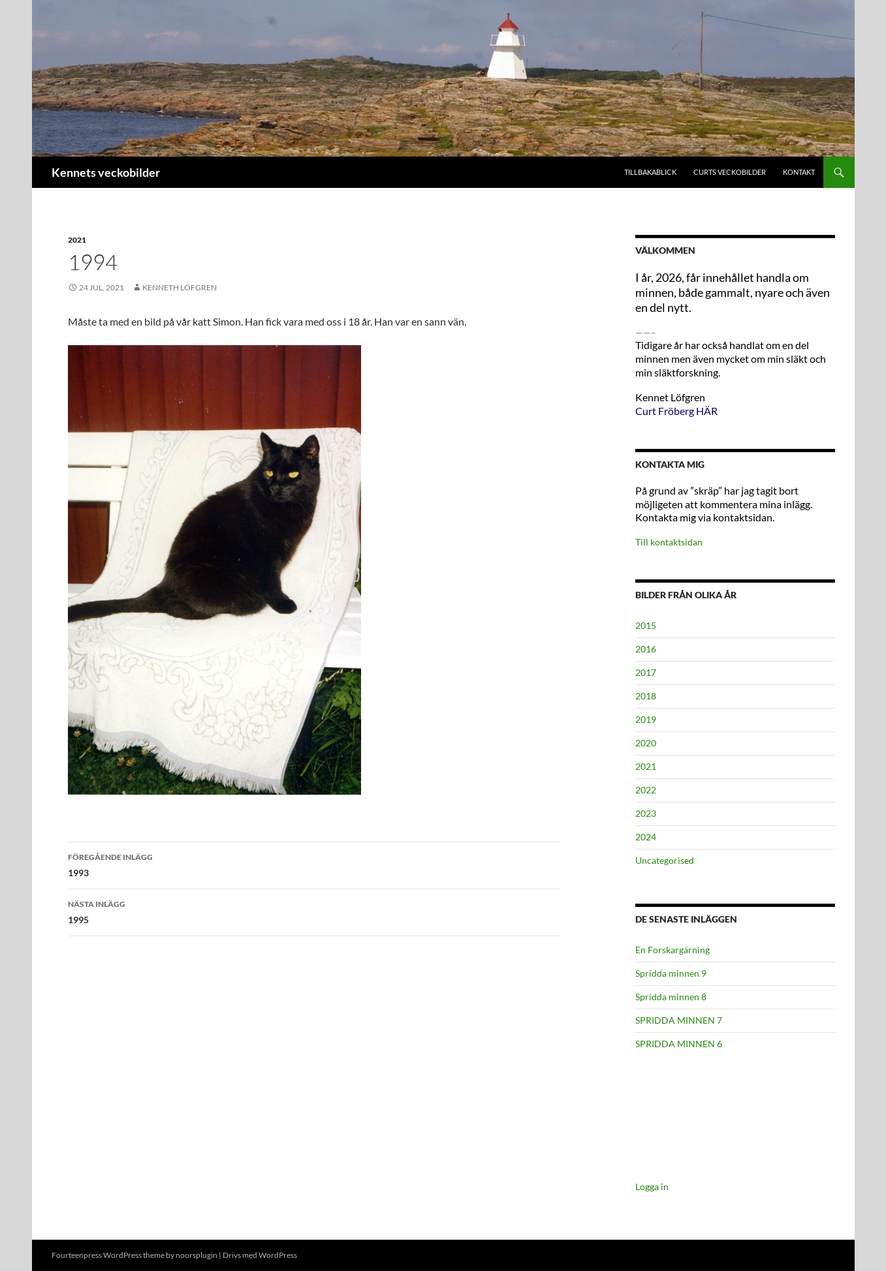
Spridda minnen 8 (670, 996)
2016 (645, 648)
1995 (314, 910)
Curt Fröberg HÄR (676, 411)
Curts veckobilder (729, 172)
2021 (77, 240)
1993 (314, 864)
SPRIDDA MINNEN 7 (678, 1020)
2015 (645, 625)
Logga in (652, 1186)
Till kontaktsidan (669, 541)
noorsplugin (196, 1255)
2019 (645, 719)
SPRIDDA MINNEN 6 (678, 1043)
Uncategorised (664, 860)
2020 (645, 742)
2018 (645, 695)
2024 (645, 836)
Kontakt (799, 172)
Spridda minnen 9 (670, 973)
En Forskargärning (672, 949)
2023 (645, 813)
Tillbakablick (650, 172)
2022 (645, 789)
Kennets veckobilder (106, 172)
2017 (645, 672)
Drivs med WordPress (260, 1255)
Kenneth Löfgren (179, 287)
